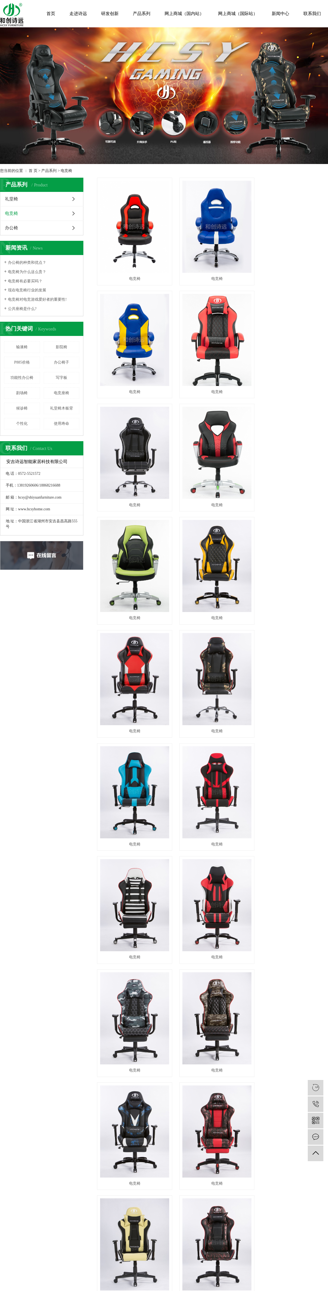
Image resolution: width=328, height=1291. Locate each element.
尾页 (247, 951)
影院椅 (61, 347)
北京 (180, 1022)
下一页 (230, 951)
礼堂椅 (11, 199)
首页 (50, 13)
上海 (172, 1022)
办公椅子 (61, 362)
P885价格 (22, 362)
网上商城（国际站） (237, 13)
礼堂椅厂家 (205, 1017)
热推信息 (139, 1012)
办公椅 (11, 228)
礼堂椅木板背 (61, 408)
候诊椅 (22, 408)
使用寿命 (61, 423)
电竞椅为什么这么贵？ (27, 272)
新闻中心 (280, 13)
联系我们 (312, 13)
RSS (182, 1012)
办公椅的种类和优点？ (27, 262)
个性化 (22, 423)
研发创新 (110, 13)
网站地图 (170, 1012)
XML (191, 1012)
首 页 (33, 171)
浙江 (187, 1022)
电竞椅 (66, 171)
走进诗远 (78, 13)
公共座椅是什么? (22, 309)
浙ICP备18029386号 (151, 1017)
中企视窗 (287, 1017)
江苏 (158, 1022)
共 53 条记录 (161, 951)
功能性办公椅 (21, 378)
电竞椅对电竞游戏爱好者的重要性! (37, 299)
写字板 (61, 378)
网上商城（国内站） (184, 13)
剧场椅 (22, 393)
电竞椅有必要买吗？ (25, 281)
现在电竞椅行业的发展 (27, 290)
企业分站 (155, 1012)
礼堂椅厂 (190, 1017)
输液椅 (22, 347)
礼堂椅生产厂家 (226, 1017)
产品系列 (141, 13)
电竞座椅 (61, 393)
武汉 (165, 1022)
